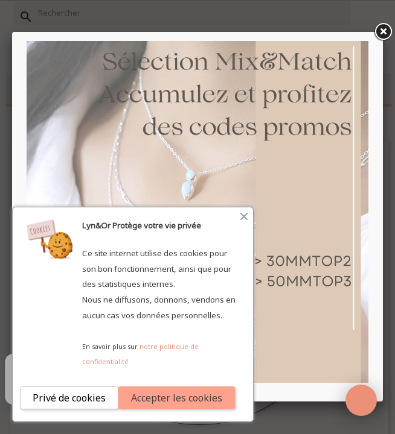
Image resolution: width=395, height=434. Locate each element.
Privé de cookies (69, 397)
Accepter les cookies (176, 397)
